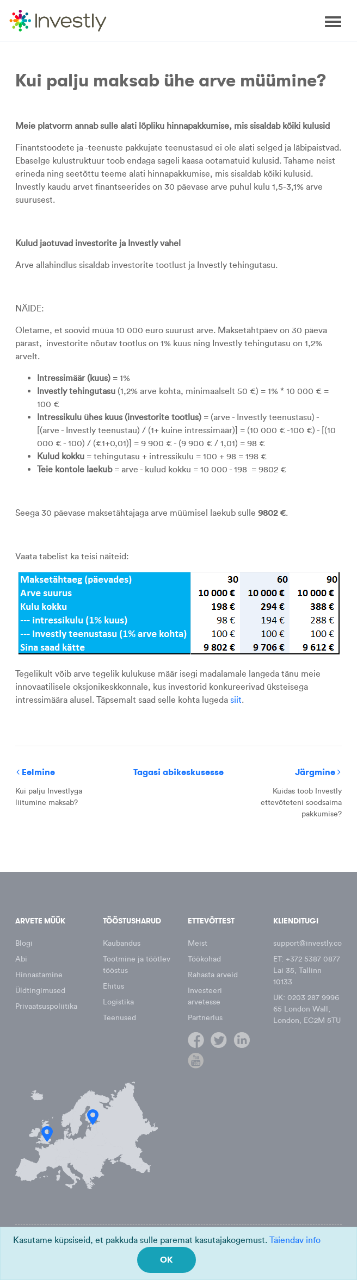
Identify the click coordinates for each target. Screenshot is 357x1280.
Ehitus (113, 986)
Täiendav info (295, 1240)
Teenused (119, 1017)
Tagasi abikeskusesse (178, 772)
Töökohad (204, 959)
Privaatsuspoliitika (46, 1006)
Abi (21, 959)
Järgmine (318, 772)
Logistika (118, 1002)
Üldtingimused (40, 990)
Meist (197, 943)
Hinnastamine (39, 974)
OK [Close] (166, 1259)
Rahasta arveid (213, 974)
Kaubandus (121, 943)
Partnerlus (205, 1017)
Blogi (24, 943)
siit (236, 700)
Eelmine (35, 772)
